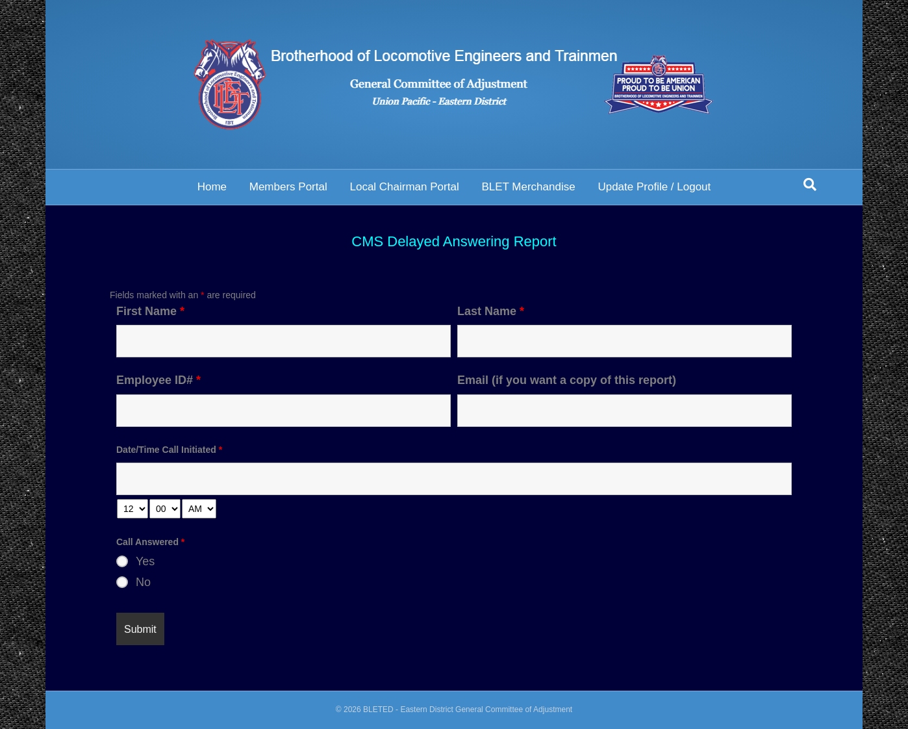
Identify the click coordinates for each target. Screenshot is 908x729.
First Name (150, 311)
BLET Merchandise (528, 187)
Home (212, 187)
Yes (145, 561)
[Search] (810, 184)
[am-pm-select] (199, 508)
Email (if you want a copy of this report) (566, 380)
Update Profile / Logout (654, 187)
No (143, 582)
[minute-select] (165, 508)
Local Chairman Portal (404, 187)
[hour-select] (132, 508)
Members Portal (288, 187)
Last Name (490, 311)
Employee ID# (158, 380)
